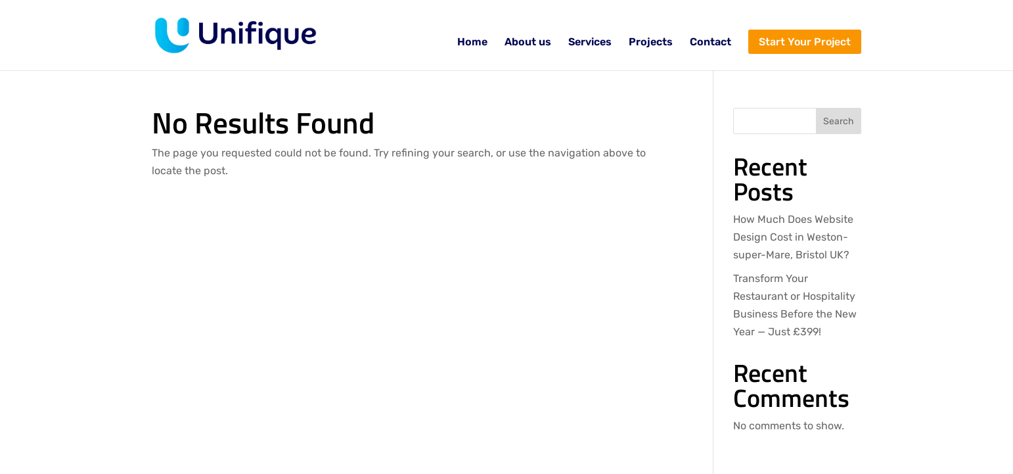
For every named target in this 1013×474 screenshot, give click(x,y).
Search (838, 121)
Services (590, 42)
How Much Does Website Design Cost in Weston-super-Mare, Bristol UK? (793, 237)
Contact (710, 42)
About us (528, 42)
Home (472, 42)
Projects (651, 42)
